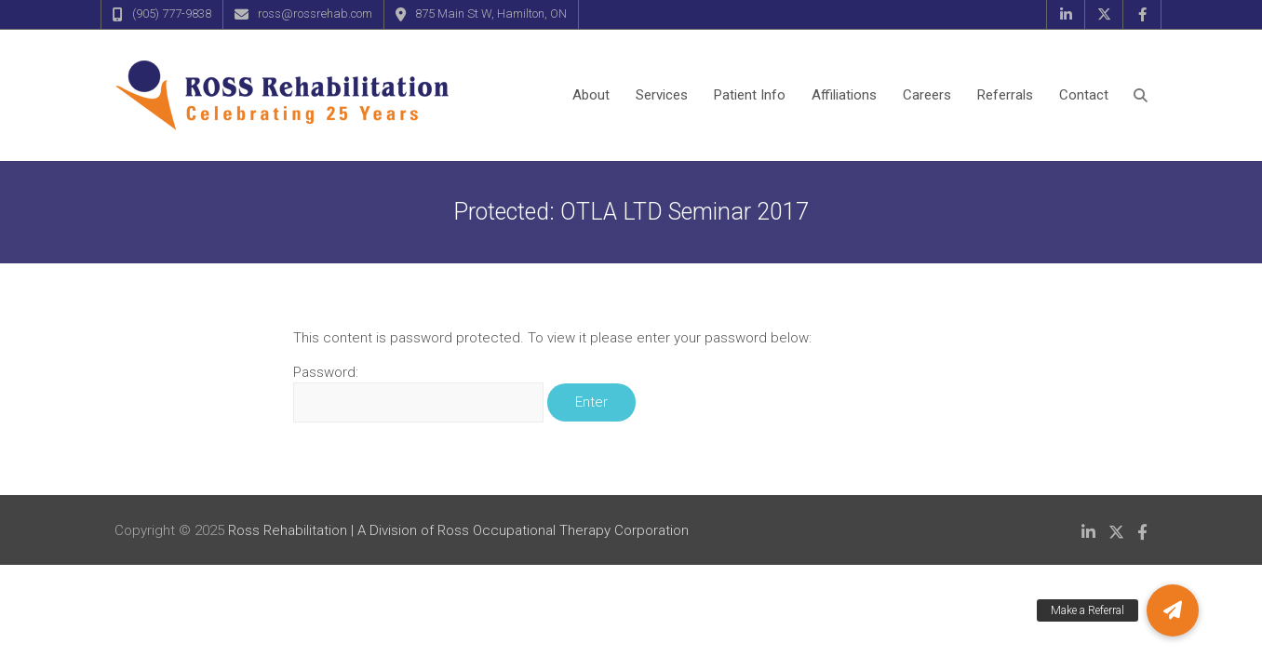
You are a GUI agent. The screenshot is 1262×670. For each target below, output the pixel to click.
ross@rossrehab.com (315, 13)
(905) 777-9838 (171, 13)
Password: (418, 393)
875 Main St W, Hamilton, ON (491, 13)
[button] (1173, 610)
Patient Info (749, 95)
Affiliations (844, 95)
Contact (1083, 95)
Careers (927, 95)
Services (662, 95)
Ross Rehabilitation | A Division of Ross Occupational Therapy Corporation (458, 530)
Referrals (1005, 95)
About (591, 95)
